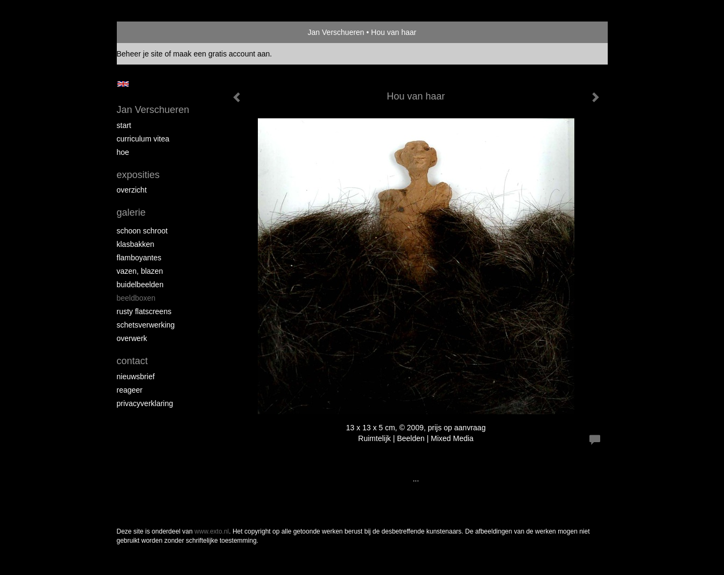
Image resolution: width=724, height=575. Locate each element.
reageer (130, 390)
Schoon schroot (142, 230)
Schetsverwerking (146, 325)
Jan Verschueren (336, 32)
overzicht (132, 190)
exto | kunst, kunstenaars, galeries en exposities (147, 32)
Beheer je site (140, 53)
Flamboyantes (139, 257)
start (124, 125)
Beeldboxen (136, 298)
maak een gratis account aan (221, 53)
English (123, 84)
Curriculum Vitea (143, 138)
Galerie (131, 212)
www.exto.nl (211, 531)
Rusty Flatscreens (144, 311)
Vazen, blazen (140, 271)
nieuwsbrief (136, 376)
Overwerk (132, 338)
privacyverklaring (145, 403)
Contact (132, 361)
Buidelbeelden (140, 284)
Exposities (138, 174)
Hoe (123, 152)
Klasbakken (135, 244)
